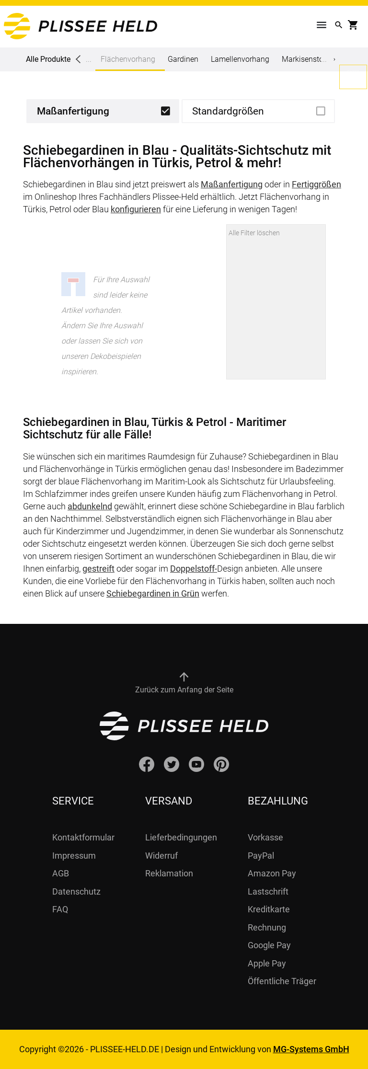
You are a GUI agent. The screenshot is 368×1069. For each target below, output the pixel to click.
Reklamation (169, 873)
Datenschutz (76, 891)
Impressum (74, 856)
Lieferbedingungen (181, 837)
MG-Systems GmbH (311, 1049)
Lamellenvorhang (240, 59)
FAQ (60, 909)
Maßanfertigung (73, 111)
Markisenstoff (305, 59)
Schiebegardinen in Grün (152, 593)
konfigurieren (136, 209)
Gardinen (183, 59)
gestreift (98, 568)
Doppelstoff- (193, 568)
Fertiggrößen (316, 184)
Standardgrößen (228, 111)
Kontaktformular (83, 837)
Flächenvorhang (128, 63)
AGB (60, 873)
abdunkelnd (90, 506)
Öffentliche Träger (282, 981)
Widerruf (161, 856)
